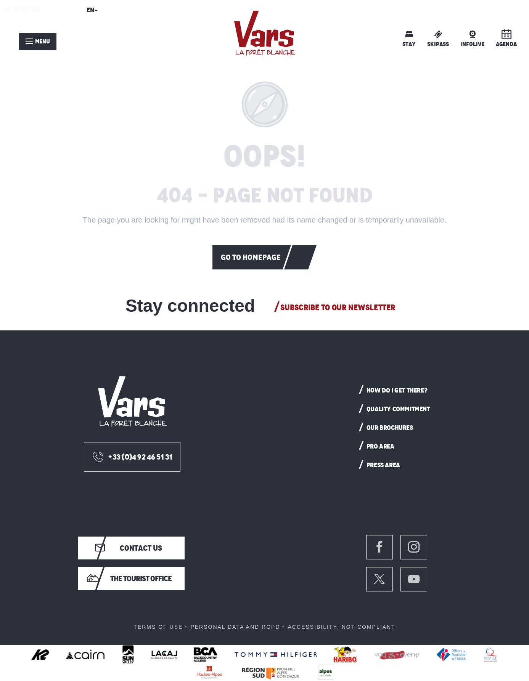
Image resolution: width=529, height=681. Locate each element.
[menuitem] (264, 33)
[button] (91, 12)
